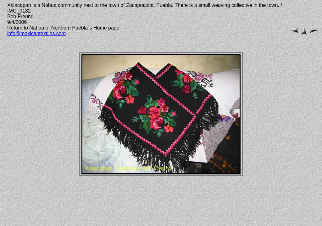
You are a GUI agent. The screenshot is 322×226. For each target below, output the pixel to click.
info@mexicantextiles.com (36, 33)
